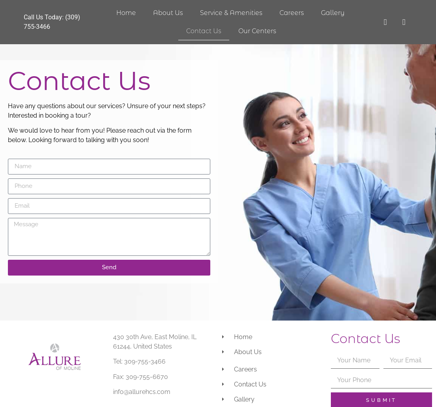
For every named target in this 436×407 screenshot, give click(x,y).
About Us (168, 13)
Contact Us (203, 31)
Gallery (333, 13)
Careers (291, 13)
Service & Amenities (231, 13)
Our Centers (257, 31)
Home (126, 13)
